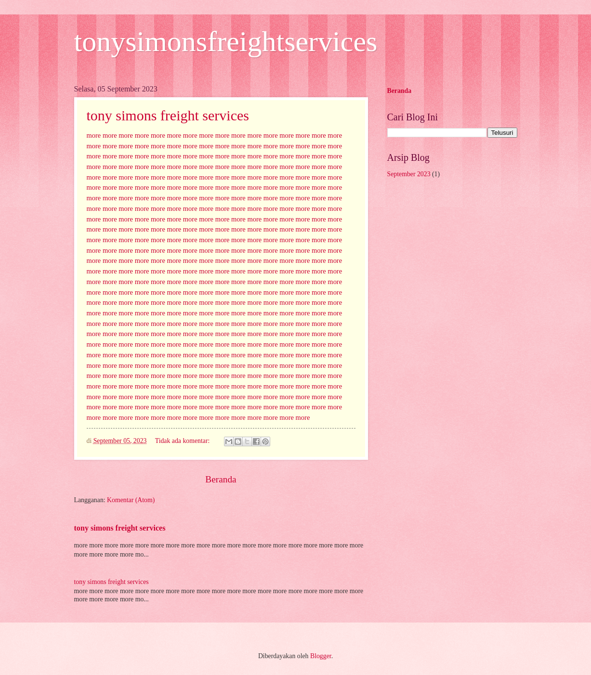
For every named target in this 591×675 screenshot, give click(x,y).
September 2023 (409, 174)
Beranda (220, 479)
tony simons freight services (168, 115)
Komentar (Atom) (131, 500)
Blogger (320, 656)
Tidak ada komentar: (183, 440)
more (94, 135)
